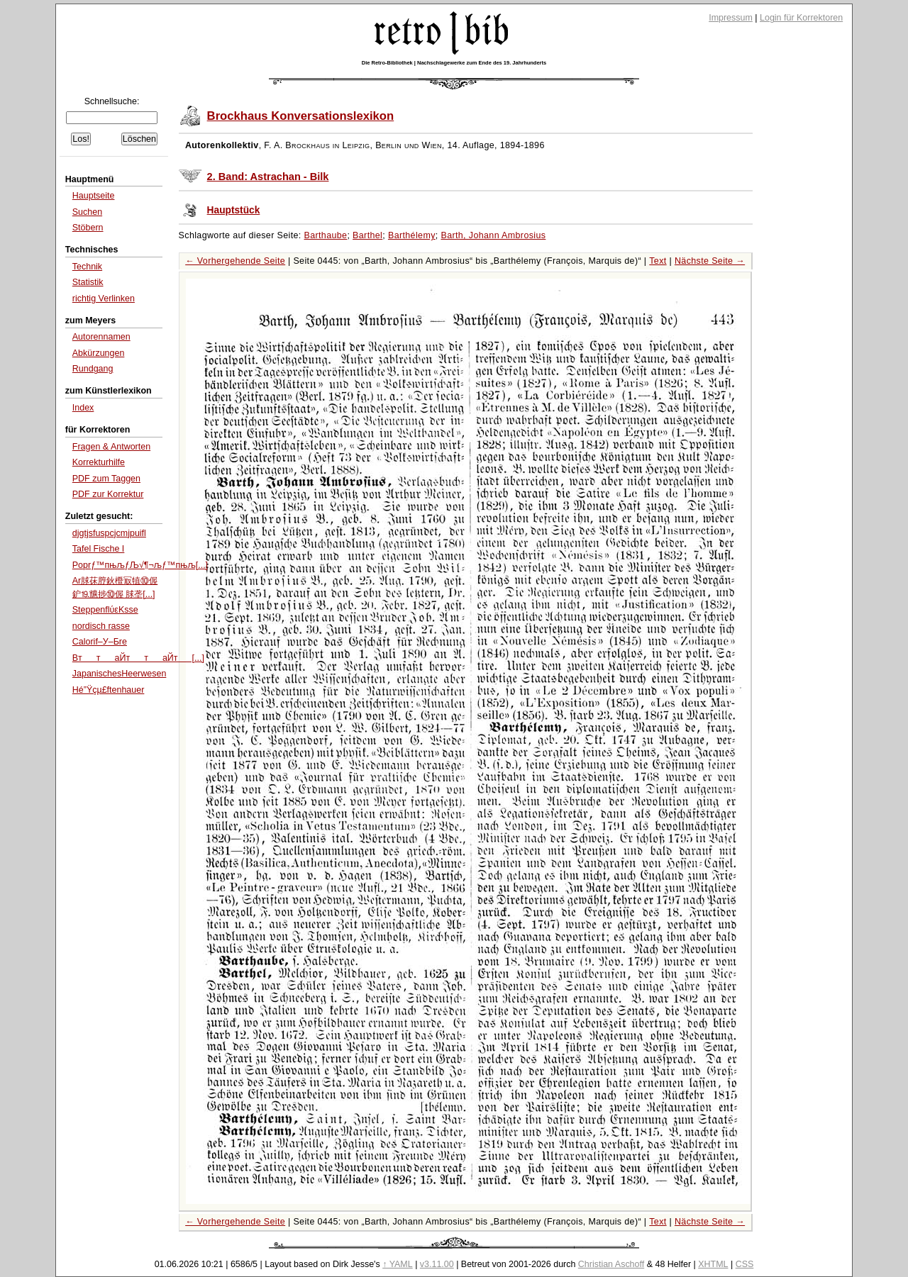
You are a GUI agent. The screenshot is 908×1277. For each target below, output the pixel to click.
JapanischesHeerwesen (119, 674)
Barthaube (326, 235)
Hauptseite (93, 196)
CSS (745, 1264)
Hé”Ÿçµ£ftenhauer (108, 690)
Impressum (731, 18)
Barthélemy (412, 235)
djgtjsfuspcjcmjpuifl (109, 533)
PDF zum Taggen (106, 479)
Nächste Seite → (710, 261)
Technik (87, 267)
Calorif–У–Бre (99, 642)
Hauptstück (233, 210)
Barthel (367, 235)
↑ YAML (397, 1264)
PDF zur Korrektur (108, 494)
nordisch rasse (101, 626)
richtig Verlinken (103, 298)
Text (657, 261)
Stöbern (88, 228)
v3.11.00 (437, 1264)
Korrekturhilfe (98, 462)
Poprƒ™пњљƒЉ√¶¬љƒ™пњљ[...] (140, 565)
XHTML (713, 1264)
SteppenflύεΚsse (105, 610)
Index (83, 408)
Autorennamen (101, 337)
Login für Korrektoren (801, 18)
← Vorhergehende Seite (235, 261)
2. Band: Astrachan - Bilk (268, 176)
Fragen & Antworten (111, 447)
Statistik (88, 282)
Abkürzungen (98, 353)
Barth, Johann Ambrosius (493, 235)
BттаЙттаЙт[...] (138, 658)
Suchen (87, 212)
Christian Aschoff (611, 1264)
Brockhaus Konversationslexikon (300, 116)
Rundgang (93, 369)
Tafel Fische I (98, 549)
